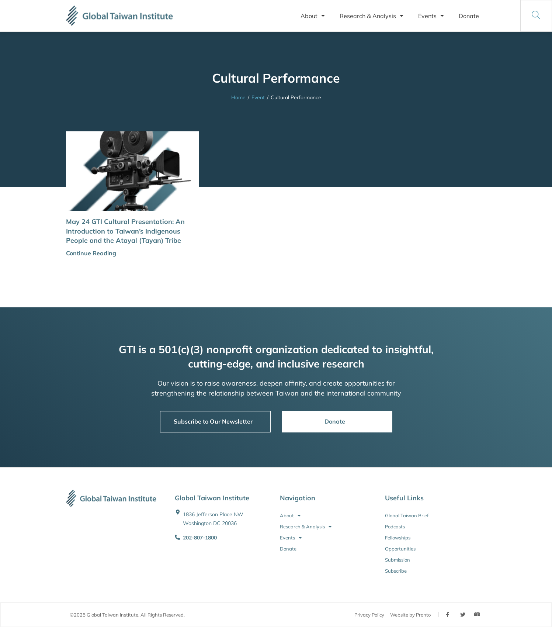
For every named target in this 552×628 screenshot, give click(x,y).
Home (238, 97)
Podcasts (395, 526)
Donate (469, 16)
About (313, 16)
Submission (397, 560)
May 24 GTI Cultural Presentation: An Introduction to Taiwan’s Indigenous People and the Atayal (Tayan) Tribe (125, 230)
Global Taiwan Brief (406, 515)
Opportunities (400, 549)
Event (258, 97)
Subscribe (396, 571)
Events (431, 16)
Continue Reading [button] (91, 253)
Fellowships (397, 538)
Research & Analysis (371, 16)
